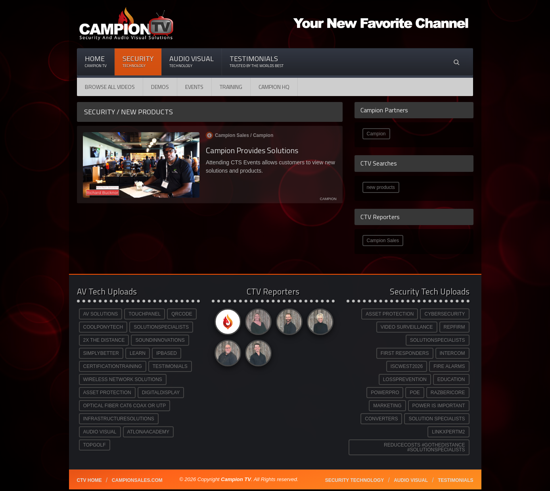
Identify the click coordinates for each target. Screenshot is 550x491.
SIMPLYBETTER (101, 353)
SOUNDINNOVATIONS (159, 340)
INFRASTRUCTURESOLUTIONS (118, 419)
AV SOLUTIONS (100, 314)
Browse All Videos (110, 87)
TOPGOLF (94, 445)
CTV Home (89, 480)
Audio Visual (191, 61)
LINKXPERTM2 (448, 432)
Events (194, 87)
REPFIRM (454, 327)
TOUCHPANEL (144, 314)
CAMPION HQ (274, 87)
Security (138, 61)
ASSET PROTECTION (107, 392)
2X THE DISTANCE (104, 340)
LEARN (138, 353)
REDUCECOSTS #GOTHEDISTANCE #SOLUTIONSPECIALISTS (424, 447)
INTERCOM (452, 353)
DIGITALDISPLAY (161, 392)
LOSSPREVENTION (405, 379)
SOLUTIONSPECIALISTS (161, 327)
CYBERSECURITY (444, 314)
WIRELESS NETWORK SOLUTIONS (122, 379)
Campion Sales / (239, 135)
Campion (376, 134)
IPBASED (166, 353)
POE (415, 392)
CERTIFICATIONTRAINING (112, 366)
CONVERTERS (381, 419)
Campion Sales (383, 240)
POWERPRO (385, 392)
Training (231, 87)
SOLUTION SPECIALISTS (436, 419)
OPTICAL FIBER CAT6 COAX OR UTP (124, 405)
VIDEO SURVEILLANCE (407, 327)
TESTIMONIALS (170, 366)
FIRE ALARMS (449, 366)
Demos (160, 87)
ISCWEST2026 (407, 366)
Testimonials (257, 61)
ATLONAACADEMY (148, 432)
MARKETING (387, 405)
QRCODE (181, 314)
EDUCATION (451, 379)
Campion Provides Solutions (252, 150)
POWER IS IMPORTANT (438, 405)
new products (381, 187)
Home (96, 61)
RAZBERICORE (448, 392)
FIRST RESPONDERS (405, 353)
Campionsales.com (137, 480)
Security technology (354, 480)
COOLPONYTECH (103, 327)
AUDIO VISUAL (100, 432)
